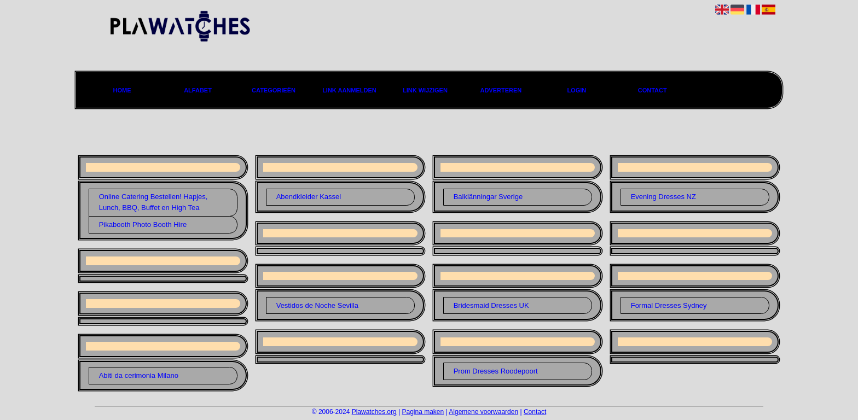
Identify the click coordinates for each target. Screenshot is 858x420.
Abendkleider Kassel (308, 196)
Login (576, 90)
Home (122, 90)
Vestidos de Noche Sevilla (317, 305)
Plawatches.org (374, 412)
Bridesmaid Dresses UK (491, 305)
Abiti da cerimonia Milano (138, 375)
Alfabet (198, 90)
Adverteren (500, 90)
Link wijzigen (425, 90)
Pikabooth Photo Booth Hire (143, 224)
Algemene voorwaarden (483, 412)
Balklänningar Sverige (488, 196)
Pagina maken (423, 412)
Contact (652, 90)
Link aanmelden (349, 90)
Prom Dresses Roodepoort (496, 371)
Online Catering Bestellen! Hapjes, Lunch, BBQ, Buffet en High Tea (153, 202)
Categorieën (273, 90)
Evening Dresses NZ (663, 196)
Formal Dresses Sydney (669, 305)
